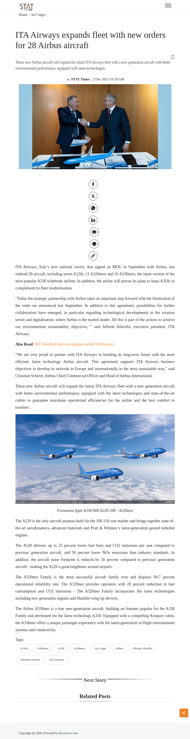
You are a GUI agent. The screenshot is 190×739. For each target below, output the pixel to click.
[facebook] (93, 184)
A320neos (42, 648)
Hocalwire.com (68, 733)
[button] (95, 56)
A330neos (79, 648)
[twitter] (93, 196)
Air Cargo (38, 15)
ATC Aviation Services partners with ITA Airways (74, 344)
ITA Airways (56, 659)
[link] (93, 255)
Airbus (119, 648)
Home (23, 15)
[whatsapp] (93, 208)
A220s (24, 648)
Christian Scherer (30, 659)
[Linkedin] (93, 220)
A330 (61, 648)
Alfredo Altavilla (142, 648)
